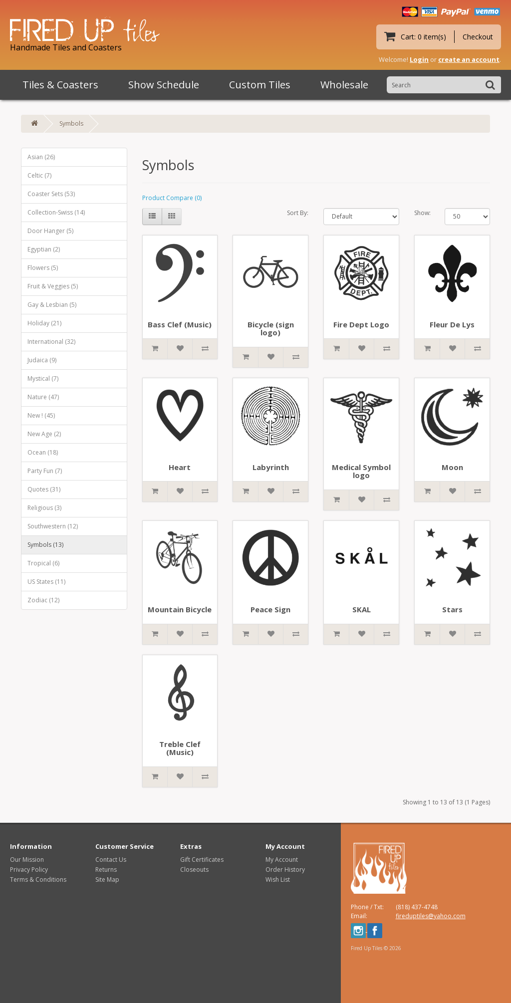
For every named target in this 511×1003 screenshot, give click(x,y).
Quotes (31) (43, 489)
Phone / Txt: (367, 907)
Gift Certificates (202, 859)
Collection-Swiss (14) (56, 212)
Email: (359, 916)
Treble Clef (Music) (180, 748)
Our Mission (27, 859)
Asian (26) (41, 157)
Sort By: (297, 213)
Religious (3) (44, 507)
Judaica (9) (41, 360)
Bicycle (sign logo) (271, 328)
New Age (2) (44, 434)
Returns (106, 869)
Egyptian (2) (43, 249)
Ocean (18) (42, 452)
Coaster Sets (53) (51, 194)
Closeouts (194, 869)
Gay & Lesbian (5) (51, 304)
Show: (422, 213)
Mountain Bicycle (180, 609)
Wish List (277, 879)
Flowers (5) (42, 267)
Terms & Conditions (38, 879)
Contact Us (110, 859)
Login (419, 59)
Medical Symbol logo (361, 471)
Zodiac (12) (43, 600)
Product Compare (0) (172, 198)
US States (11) (46, 581)
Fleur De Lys (452, 324)
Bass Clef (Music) (180, 324)
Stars (452, 609)
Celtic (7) (39, 175)
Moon (452, 467)
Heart (180, 467)
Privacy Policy (29, 869)
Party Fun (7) (44, 471)
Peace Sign (270, 609)
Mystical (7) (42, 378)
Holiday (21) (44, 323)
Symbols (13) (45, 544)
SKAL (361, 609)
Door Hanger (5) (50, 231)
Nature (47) (43, 397)
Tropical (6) (43, 563)
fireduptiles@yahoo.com (431, 916)
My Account (281, 859)
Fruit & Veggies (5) (52, 286)
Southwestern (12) (52, 526)
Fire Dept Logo (361, 324)
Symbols (71, 123)
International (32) (51, 341)
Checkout (478, 36)
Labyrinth (271, 467)
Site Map (107, 879)
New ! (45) (41, 415)
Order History (285, 869)
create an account (469, 59)
